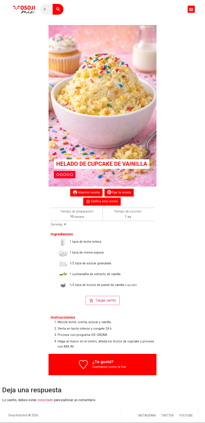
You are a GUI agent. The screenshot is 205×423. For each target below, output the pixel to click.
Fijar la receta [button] (119, 192)
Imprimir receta (86, 192)
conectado (45, 400)
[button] (191, 9)
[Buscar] (58, 9)
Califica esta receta (102, 201)
